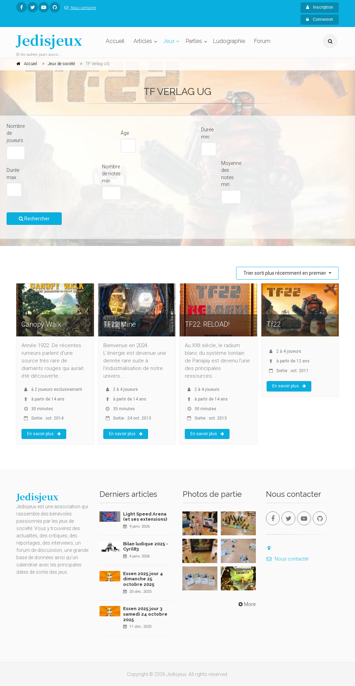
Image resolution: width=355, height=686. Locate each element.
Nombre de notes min (111, 174)
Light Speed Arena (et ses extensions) (145, 516)
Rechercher (34, 218)
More (246, 604)
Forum (262, 41)
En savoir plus (44, 433)
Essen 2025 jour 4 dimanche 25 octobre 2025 (143, 579)
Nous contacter (79, 8)
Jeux (169, 41)
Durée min (207, 133)
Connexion (319, 19)
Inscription (319, 7)
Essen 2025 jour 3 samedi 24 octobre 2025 (145, 614)
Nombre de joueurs (16, 133)
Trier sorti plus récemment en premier (285, 273)
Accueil (115, 41)
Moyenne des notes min (231, 173)
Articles (142, 41)
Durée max (13, 173)
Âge (125, 133)
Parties (194, 41)
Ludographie (229, 41)
